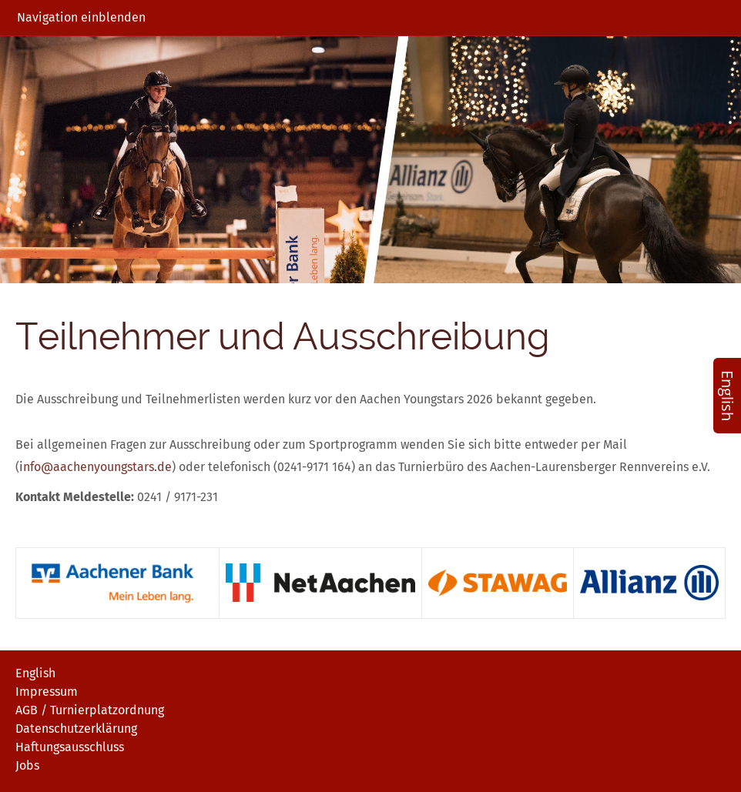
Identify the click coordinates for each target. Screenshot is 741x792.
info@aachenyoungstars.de (95, 466)
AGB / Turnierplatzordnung (89, 710)
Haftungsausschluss (69, 747)
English (35, 673)
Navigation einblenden (81, 17)
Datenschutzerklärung (76, 728)
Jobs (27, 765)
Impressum (46, 691)
